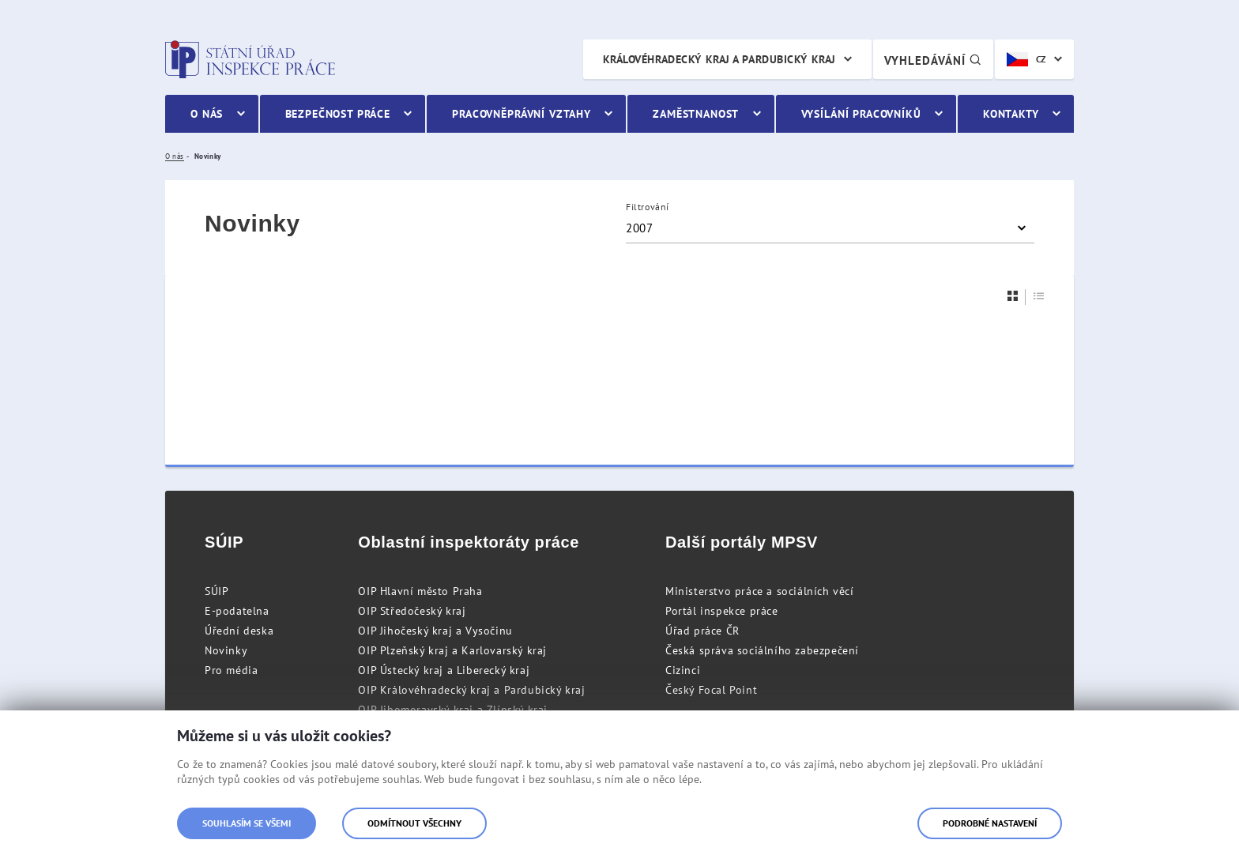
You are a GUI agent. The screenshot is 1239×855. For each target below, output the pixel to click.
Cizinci (682, 670)
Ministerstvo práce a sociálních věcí (759, 591)
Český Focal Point (711, 690)
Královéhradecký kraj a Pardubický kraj (719, 59)
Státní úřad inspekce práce (250, 59)
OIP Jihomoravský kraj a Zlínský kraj (453, 709)
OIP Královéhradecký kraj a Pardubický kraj (471, 690)
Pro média (231, 670)
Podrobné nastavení (990, 823)
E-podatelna (237, 611)
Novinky (226, 650)
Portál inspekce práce (721, 611)
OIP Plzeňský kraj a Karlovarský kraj (452, 650)
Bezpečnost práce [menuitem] (337, 114)
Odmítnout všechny (414, 823)
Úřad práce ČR (702, 630)
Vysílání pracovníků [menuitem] (861, 114)
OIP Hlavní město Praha (420, 591)
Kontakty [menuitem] (1011, 114)
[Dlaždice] (1013, 296)
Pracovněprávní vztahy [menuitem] (521, 114)
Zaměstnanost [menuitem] (696, 114)
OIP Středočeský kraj (411, 611)
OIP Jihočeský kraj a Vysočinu (435, 630)
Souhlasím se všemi (246, 823)
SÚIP (216, 591)
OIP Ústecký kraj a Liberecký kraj (443, 670)
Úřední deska (239, 630)
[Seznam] (1039, 296)
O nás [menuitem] (206, 114)
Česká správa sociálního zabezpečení (762, 650)
